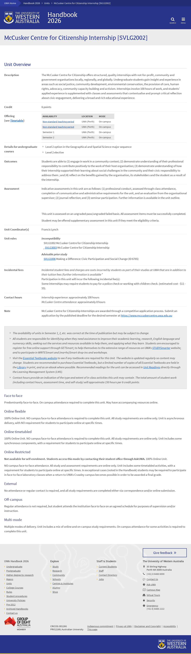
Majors (9, 579)
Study (55, 566)
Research (57, 570)
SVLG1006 (50, 259)
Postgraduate (13, 570)
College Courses (14, 587)
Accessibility (169, 626)
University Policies (15, 600)
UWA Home (10, 3)
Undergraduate (14, 566)
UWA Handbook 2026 (16, 561)
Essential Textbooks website (40, 358)
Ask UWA (151, 584)
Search (172, 20)
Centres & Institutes (62, 583)
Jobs (101, 579)
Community (58, 575)
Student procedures (16, 596)
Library (21, 367)
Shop (55, 591)
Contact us (12, 613)
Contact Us (152, 579)
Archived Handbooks (17, 608)
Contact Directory (108, 575)
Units (47, 3)
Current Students (108, 566)
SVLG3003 (51, 247)
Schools (56, 579)
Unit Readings (151, 367)
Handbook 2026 (31, 3)
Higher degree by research (20, 575)
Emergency (152, 605)
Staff (101, 570)
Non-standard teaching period (58, 121)
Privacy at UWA (124, 626)
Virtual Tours (153, 595)
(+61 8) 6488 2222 (155, 608)
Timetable (16, 120)
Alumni (56, 587)
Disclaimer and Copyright (147, 626)
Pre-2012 (10, 604)
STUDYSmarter (161, 348)
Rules (9, 591)
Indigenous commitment (100, 626)
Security (151, 600)
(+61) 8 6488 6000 (155, 574)
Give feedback (162, 553)
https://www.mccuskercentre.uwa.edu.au (146, 315)
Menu (183, 20)
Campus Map (153, 589)
